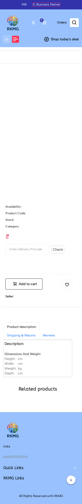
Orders (62, 22)
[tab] (21, 326)
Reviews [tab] (49, 335)
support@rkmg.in (15, 456)
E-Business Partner (46, 4)
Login (33, 22)
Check (58, 249)
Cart (44, 22)
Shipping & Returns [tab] (21, 335)
